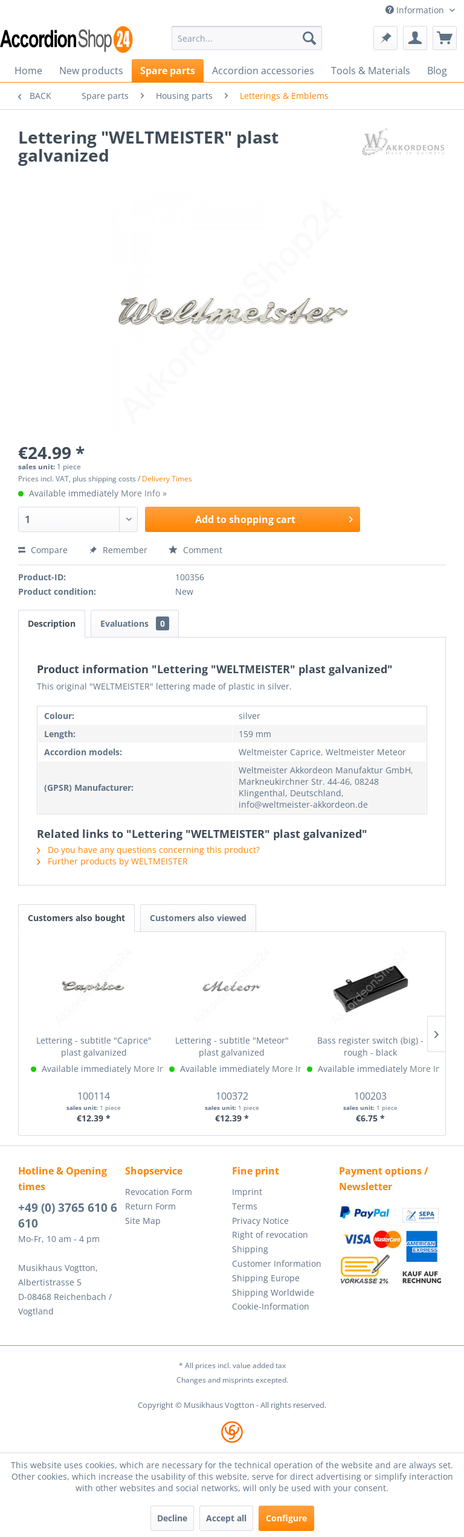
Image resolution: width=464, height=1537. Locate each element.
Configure (286, 1518)
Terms (244, 1206)
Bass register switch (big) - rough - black (370, 1046)
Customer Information (276, 1263)
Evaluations (134, 623)
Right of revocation (270, 1234)
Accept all (226, 1518)
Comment (195, 550)
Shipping (250, 1249)
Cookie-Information (270, 1306)
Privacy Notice (260, 1220)
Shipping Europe (266, 1278)
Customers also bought (76, 918)
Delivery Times (167, 479)
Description (52, 623)
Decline (172, 1518)
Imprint (247, 1191)
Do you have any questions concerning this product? (148, 849)
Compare (43, 550)
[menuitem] (247, 38)
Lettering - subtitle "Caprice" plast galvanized (94, 1046)
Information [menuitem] (415, 10)
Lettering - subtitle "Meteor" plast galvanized (232, 1046)
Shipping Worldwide (273, 1292)
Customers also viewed (198, 918)
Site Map (143, 1220)
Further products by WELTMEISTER (112, 861)
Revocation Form (158, 1191)
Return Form (150, 1206)
